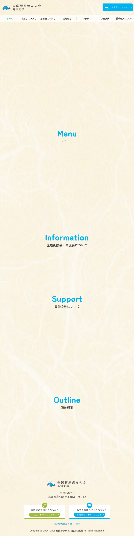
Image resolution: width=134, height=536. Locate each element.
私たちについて (28, 18)
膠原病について (47, 18)
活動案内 (67, 18)
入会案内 (105, 18)
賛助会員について (124, 18)
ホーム (9, 18)
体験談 (86, 18)
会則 (78, 523)
